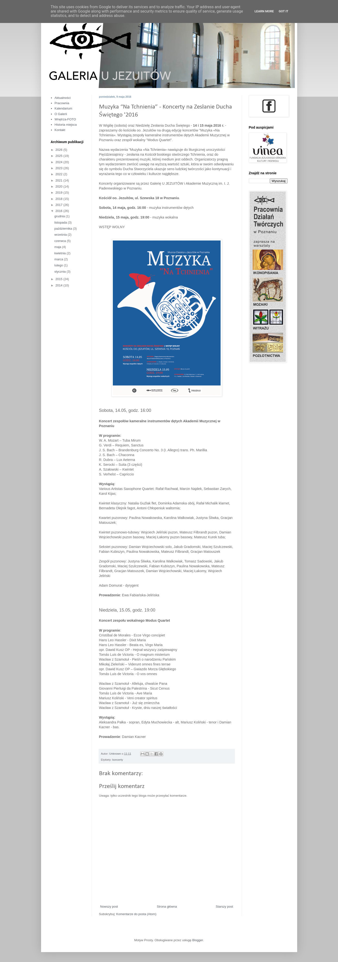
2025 (60, 156)
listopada (61, 222)
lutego (59, 265)
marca (59, 259)
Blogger (197, 940)
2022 (60, 174)
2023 (60, 168)
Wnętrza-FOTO (65, 119)
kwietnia (60, 253)
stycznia (60, 271)
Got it (283, 11)
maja (58, 247)
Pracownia (62, 103)
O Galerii (61, 114)
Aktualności (63, 98)
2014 (60, 285)
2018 (60, 199)
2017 (60, 205)
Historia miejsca (66, 124)
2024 (60, 162)
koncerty (117, 759)
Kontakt (60, 130)
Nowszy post (109, 906)
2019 (60, 192)
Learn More (264, 11)
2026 (60, 150)
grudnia (60, 216)
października (63, 228)
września (61, 234)
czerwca (60, 241)
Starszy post (224, 906)
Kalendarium (63, 108)
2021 (60, 180)
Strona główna (167, 906)
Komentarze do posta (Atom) (136, 914)
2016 (60, 211)
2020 (60, 186)
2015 (60, 279)
